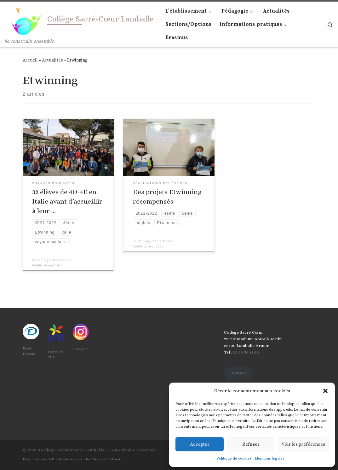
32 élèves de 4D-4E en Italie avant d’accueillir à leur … (67, 201)
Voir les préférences (303, 444)
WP (51, 459)
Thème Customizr (108, 459)
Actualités (52, 59)
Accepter (199, 444)
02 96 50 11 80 (245, 352)
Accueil (30, 59)
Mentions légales (269, 458)
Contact (238, 373)
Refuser (251, 444)
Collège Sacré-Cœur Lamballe (72, 450)
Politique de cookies (234, 458)
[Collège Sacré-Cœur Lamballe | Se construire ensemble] (25, 19)
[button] (325, 391)
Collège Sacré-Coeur (55, 260)
